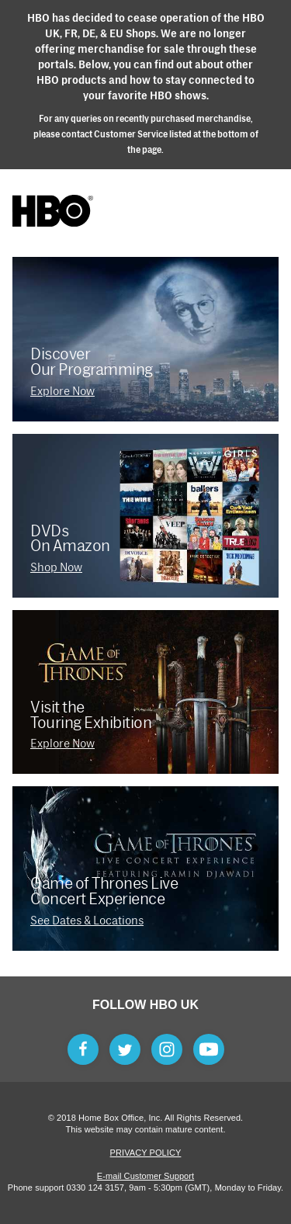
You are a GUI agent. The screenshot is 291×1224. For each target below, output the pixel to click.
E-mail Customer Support (145, 1176)
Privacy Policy (146, 1152)
